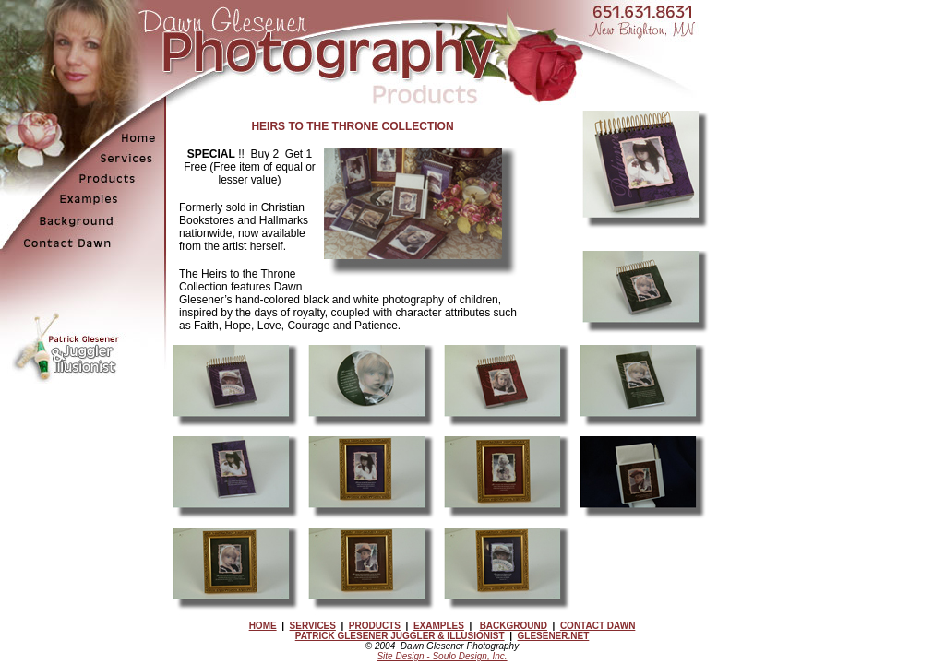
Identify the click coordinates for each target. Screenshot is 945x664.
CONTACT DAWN (597, 626)
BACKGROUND (513, 626)
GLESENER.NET (554, 636)
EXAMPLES (438, 626)
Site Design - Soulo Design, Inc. (442, 656)
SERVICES (313, 626)
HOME (263, 626)
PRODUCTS (375, 626)
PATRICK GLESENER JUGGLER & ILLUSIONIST (400, 636)
